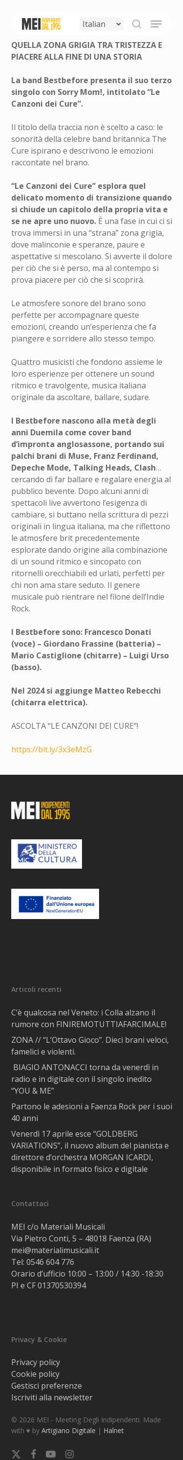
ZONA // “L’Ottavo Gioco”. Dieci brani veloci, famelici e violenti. (90, 1045)
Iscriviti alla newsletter (52, 1397)
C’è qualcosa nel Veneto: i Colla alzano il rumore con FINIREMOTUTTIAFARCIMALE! (88, 1018)
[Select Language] (101, 24)
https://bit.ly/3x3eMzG (51, 749)
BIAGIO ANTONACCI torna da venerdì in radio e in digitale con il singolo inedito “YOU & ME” (85, 1079)
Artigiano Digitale (68, 1430)
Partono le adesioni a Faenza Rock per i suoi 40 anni (91, 1112)
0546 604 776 (50, 1262)
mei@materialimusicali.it (55, 1250)
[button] (156, 24)
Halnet (113, 1430)
